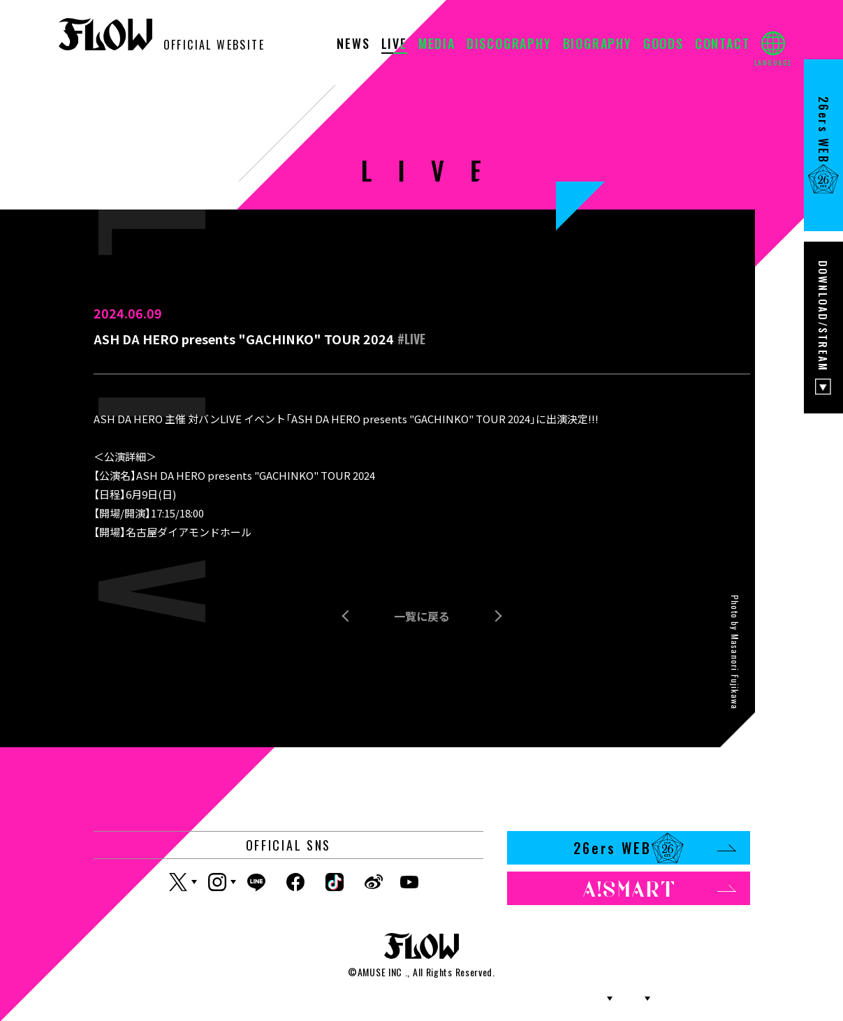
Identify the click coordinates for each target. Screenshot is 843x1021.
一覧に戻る (422, 616)
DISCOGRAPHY (509, 44)
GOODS (663, 44)
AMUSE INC (380, 971)
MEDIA (436, 44)
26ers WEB (654, 848)
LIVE (394, 44)
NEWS (353, 44)
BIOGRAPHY (597, 44)
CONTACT (722, 44)
